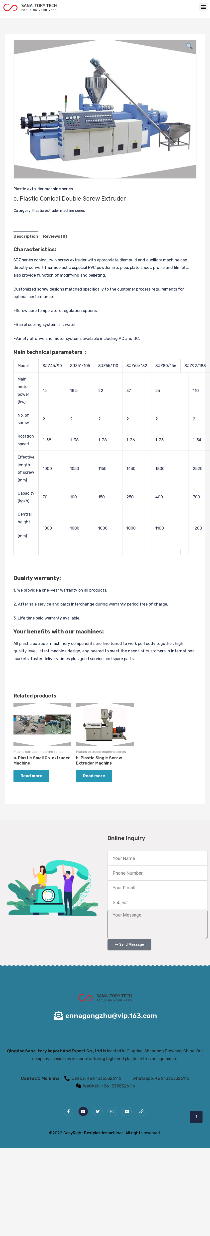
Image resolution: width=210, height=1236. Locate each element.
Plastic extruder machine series (43, 189)
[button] (203, 6)
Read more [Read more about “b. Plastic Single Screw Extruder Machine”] (94, 775)
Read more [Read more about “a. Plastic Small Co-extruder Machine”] (31, 775)
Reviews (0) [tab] (55, 236)
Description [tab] (25, 236)
